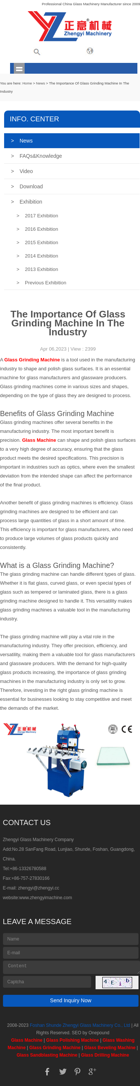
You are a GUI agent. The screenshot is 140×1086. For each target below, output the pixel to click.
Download (27, 186)
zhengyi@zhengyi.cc (38, 888)
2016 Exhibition (37, 229)
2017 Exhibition (37, 215)
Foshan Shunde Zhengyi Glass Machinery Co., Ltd (80, 1025)
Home (27, 83)
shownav (19, 68)
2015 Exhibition (37, 242)
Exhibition (26, 202)
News (40, 83)
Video (22, 171)
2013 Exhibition (37, 269)
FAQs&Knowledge (36, 156)
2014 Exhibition (37, 256)
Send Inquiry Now (70, 1000)
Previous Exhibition (41, 282)
